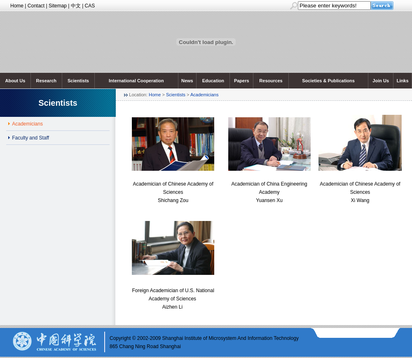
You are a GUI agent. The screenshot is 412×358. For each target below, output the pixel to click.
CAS (90, 6)
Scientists (78, 80)
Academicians (204, 94)
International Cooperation (136, 80)
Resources (270, 80)
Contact (36, 6)
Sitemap (58, 6)
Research (46, 80)
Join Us (380, 80)
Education (213, 80)
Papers (241, 80)
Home (16, 6)
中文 (76, 6)
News (187, 80)
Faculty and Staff (30, 138)
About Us (15, 80)
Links (403, 80)
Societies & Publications (328, 80)
